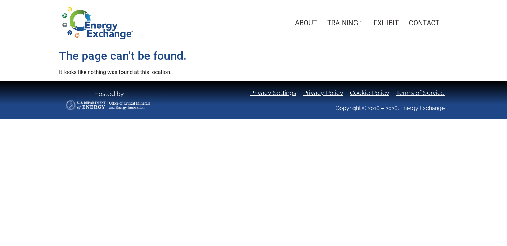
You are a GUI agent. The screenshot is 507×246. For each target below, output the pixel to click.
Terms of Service (420, 92)
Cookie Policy (369, 92)
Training (344, 23)
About (306, 23)
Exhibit (386, 23)
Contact (424, 23)
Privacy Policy (323, 92)
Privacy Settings (273, 92)
